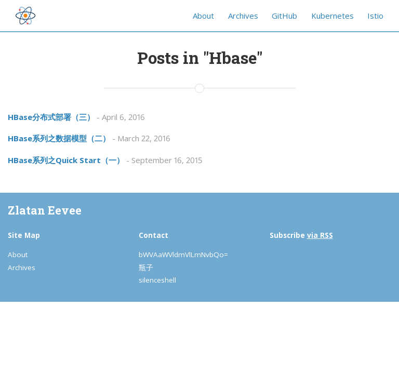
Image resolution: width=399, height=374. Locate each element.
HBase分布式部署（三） (51, 117)
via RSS (320, 235)
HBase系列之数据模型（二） (59, 138)
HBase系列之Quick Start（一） (66, 160)
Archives (243, 15)
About (203, 15)
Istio (375, 15)
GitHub (284, 15)
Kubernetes (332, 15)
